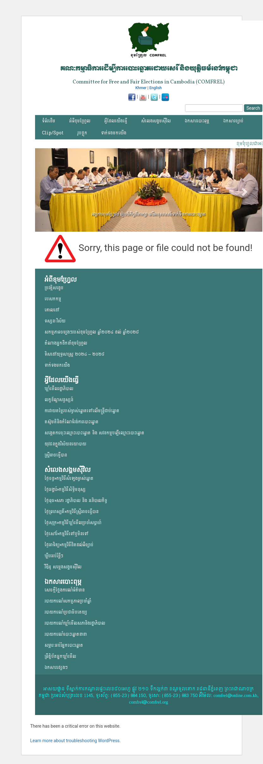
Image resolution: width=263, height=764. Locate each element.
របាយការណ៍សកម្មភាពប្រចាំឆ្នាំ (68, 601)
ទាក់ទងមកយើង (113, 133)
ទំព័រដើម (48, 121)
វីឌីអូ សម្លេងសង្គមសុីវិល (63, 567)
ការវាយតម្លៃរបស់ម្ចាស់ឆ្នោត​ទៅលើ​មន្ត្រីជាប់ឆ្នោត (82, 411)
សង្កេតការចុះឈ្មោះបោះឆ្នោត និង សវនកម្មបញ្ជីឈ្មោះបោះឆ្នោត (94, 433)
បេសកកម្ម (53, 299)
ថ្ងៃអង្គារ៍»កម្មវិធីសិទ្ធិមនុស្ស (65, 489)
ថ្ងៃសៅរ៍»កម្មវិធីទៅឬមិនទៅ (66, 534)
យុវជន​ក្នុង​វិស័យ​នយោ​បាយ (65, 444)
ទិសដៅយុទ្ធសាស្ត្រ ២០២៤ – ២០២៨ (75, 354)
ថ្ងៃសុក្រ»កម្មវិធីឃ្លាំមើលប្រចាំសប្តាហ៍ (73, 523)
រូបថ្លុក (82, 133)
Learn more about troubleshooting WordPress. (75, 740)
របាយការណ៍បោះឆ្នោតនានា (66, 634)
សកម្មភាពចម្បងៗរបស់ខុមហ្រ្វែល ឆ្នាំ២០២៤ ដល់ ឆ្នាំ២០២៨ (92, 332)
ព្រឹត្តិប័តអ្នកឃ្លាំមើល (60, 656)
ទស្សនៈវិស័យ (55, 321)
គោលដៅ (52, 310)
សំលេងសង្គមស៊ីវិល (156, 121)
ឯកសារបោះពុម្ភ (197, 121)
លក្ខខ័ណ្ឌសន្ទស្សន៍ (59, 400)
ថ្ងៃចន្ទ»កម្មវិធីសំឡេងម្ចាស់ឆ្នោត (69, 478)
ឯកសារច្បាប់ (233, 121)
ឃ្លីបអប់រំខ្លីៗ (54, 556)
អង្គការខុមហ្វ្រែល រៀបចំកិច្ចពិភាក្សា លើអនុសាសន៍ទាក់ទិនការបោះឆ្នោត (149, 214)
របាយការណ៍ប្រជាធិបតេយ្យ (66, 612)
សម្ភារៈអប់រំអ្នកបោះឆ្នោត (64, 645)
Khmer (140, 88)
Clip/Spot (52, 133)
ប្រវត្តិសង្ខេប (54, 288)
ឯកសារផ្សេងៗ (56, 667)
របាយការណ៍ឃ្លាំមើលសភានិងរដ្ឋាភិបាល (75, 623)
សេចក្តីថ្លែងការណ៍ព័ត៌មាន (65, 590)
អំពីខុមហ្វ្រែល (79, 121)
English (155, 88)
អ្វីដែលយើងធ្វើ (115, 121)
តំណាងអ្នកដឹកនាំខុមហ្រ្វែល (66, 343)
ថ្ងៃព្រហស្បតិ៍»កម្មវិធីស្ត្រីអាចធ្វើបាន (72, 512)
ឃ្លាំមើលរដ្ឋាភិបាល (59, 389)
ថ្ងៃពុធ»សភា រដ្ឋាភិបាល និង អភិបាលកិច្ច (76, 500)
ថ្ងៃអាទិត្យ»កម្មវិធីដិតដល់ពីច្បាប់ (69, 545)
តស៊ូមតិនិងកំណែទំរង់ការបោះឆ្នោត (72, 422)
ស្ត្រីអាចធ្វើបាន (56, 455)
